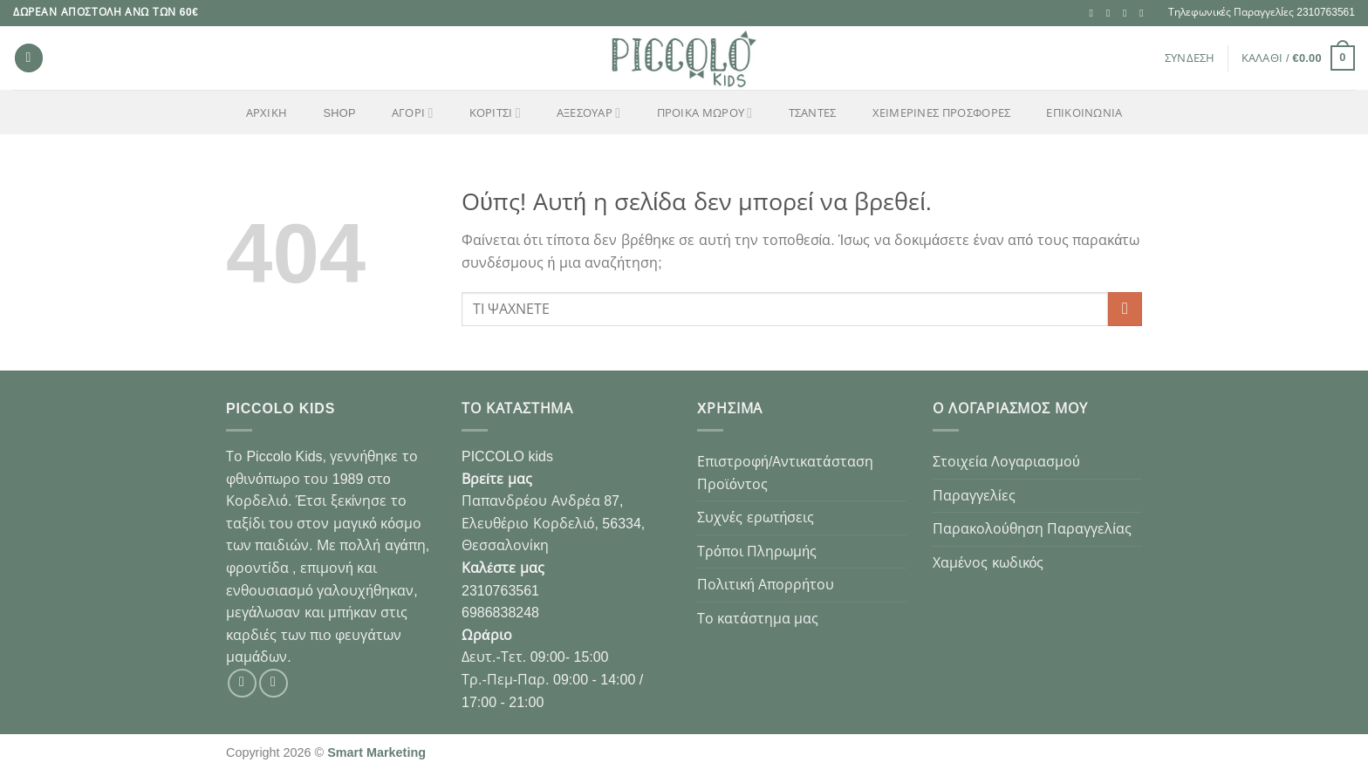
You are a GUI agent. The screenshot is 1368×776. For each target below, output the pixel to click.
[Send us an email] (1128, 13)
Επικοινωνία (1084, 112)
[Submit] (1125, 309)
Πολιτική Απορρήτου (765, 584)
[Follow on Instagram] (1111, 13)
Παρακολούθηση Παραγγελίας (1032, 528)
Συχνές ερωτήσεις (755, 517)
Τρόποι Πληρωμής (757, 551)
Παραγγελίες (974, 495)
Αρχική (267, 112)
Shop (339, 112)
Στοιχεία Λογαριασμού (1006, 461)
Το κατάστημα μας (757, 618)
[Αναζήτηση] (29, 58)
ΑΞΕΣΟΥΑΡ (588, 113)
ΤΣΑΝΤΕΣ (813, 112)
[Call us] (1144, 13)
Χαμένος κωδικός (988, 562)
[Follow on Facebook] (1095, 13)
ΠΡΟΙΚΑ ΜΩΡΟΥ (705, 113)
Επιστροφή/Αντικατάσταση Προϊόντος (785, 473)
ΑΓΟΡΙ (413, 113)
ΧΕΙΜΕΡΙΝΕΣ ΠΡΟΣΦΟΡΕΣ (941, 112)
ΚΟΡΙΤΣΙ (495, 113)
